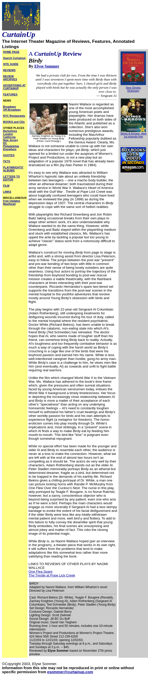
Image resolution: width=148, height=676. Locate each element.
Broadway (9, 106)
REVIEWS (9, 70)
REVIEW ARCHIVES (10, 78)
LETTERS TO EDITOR (11, 178)
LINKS (7, 191)
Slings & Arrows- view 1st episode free (133, 133)
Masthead (9, 203)
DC (5, 143)
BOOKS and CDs (14, 121)
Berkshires (10, 130)
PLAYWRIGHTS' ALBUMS (13, 169)
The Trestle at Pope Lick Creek (51, 575)
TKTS (6, 161)
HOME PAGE (11, 51)
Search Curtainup (14, 58)
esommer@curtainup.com (70, 672)
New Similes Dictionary (133, 89)
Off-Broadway (12, 109)
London (8, 134)
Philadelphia (11, 146)
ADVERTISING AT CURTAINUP (14, 87)
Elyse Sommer (46, 66)
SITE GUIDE (10, 64)
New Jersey (10, 140)
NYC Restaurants (14, 115)
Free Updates (11, 200)
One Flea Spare (40, 571)
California (9, 137)
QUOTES (8, 155)
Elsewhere (10, 149)
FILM (6, 185)
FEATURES (10, 94)
